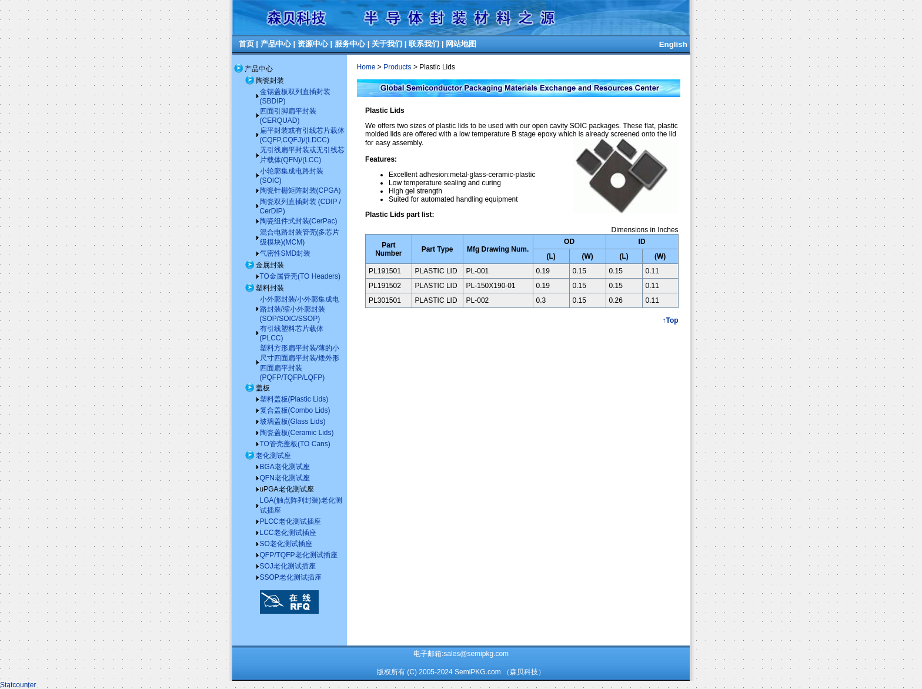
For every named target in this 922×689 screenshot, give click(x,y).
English (673, 44)
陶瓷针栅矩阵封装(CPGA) (300, 190)
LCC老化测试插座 (288, 533)
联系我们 (424, 43)
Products (397, 67)
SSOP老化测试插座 (291, 577)
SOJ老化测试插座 (288, 566)
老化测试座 (273, 455)
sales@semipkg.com (476, 654)
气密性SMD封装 (285, 253)
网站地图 (461, 43)
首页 (246, 43)
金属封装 (270, 265)
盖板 (263, 388)
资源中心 (313, 43)
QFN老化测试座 (285, 478)
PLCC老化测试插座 (290, 521)
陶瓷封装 (270, 80)
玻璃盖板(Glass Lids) (293, 421)
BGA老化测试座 (285, 467)
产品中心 (275, 43)
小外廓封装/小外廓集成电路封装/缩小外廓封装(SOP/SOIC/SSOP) (299, 309)
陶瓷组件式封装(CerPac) (299, 221)
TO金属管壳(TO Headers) (300, 276)
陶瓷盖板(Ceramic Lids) (297, 433)
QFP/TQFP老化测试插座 (299, 555)
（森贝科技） (524, 672)
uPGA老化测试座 (287, 489)
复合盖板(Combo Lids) (295, 410)
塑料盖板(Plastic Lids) (294, 399)
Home (366, 67)
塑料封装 (270, 288)
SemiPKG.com (478, 672)
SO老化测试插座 (286, 544)
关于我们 (387, 43)
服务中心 (350, 43)
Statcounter (18, 685)
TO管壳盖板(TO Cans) (295, 444)
